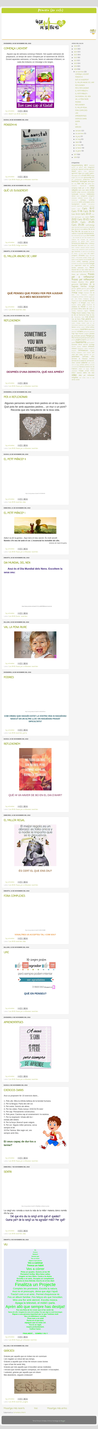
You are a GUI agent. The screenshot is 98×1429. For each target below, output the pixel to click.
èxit (73, 265)
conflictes (91, 200)
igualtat (92, 291)
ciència (73, 196)
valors (85, 373)
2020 (75, 63)
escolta (73, 261)
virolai (83, 378)
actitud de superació (78, 169)
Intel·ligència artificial (77, 297)
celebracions (90, 194)
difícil (87, 241)
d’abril (77, 142)
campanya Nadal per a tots (80, 188)
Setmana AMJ (88, 357)
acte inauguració (89, 167)
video (92, 373)
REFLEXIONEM (12, 321)
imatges (80, 293)
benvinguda (83, 181)
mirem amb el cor (88, 323)
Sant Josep (79, 355)
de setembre (80, 134)
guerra (88, 289)
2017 (75, 155)
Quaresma (81, 342)
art (72, 179)
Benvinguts (91, 182)
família (92, 266)
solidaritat (84, 363)
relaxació (74, 349)
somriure (92, 365)
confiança (83, 200)
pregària (25, 1402)
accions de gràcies (77, 167)
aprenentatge (87, 178)
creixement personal (88, 206)
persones (87, 338)
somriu (87, 365)
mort (85, 325)
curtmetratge (90, 225)
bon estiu (88, 184)
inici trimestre (82, 295)
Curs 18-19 (16, 114)
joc (93, 297)
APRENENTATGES (13, 1022)
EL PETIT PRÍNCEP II (15, 459)
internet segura (88, 297)
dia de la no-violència (81, 229)
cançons (75, 190)
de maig (78, 139)
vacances (79, 373)
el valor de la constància (87, 251)
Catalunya (82, 194)
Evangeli (91, 263)
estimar (92, 262)
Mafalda (92, 311)
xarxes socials (76, 380)
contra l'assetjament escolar (83, 203)
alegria (76, 175)
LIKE (6, 952)
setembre (75, 356)
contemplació (86, 202)
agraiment (91, 171)
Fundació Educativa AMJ (80, 282)
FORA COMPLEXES (14, 896)
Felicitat (74, 270)
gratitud (84, 289)
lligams (86, 311)
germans (74, 289)
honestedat (79, 291)
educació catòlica (85, 247)
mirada (78, 323)
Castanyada (75, 194)
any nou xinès (79, 177)
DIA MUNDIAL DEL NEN (17, 563)
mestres (80, 321)
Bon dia (80, 183)
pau (93, 336)
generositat (75, 284)
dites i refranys (89, 244)
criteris (73, 209)
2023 (76, 55)
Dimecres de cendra (78, 243)
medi (83, 317)
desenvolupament (84, 227)
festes (81, 272)
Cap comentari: (10, 111)
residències (91, 348)
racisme (85, 345)
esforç (79, 262)
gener (92, 282)
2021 (75, 61)
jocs (72, 299)
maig (74, 313)
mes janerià (86, 319)
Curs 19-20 (76, 214)
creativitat (79, 206)
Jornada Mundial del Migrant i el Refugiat (83, 302)
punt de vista (90, 340)
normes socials (81, 327)
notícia (87, 327)
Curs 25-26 (78, 225)
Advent (11, 114)
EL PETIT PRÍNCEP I (14, 513)
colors (78, 196)
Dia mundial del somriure (86, 240)
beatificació (75, 181)
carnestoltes (90, 192)
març (89, 313)
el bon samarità (79, 249)
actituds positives (89, 169)
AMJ (89, 175)
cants (79, 190)
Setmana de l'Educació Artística (83, 359)
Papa (73, 334)
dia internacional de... (88, 233)
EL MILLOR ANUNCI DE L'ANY (20, 256)
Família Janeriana (77, 268)
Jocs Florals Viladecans (82, 299)
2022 (76, 58)
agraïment (75, 173)
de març (78, 145)
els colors (84, 253)
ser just (92, 355)
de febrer (79, 148)
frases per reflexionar (23, 1340)
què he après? (90, 342)
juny (83, 305)
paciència (92, 332)
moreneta (80, 325)
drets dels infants (89, 245)
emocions (82, 255)
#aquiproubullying (77, 165)
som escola (91, 363)
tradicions (74, 369)
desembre (77, 227)
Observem (74, 332)
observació (91, 329)
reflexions (91, 346)
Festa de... (91, 270)
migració (86, 321)
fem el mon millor (82, 270)
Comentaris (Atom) (19, 1413)
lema (80, 309)
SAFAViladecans (83, 350)
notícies (92, 327)
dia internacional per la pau (79, 235)
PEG (73, 338)
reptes (86, 348)
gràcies (79, 289)
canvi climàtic (90, 190)
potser (73, 340)
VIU (6, 1245)
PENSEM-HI (10, 125)
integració (91, 295)
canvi (83, 190)
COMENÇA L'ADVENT (15, 49)
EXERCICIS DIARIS (13, 1090)
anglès (73, 177)
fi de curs (91, 272)
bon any (74, 184)
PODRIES (9, 677)
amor (92, 176)
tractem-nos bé (89, 367)
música (89, 325)
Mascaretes (78, 317)
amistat (84, 175)
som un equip (75, 365)
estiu (87, 264)
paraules (83, 336)
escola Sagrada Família (81, 259)
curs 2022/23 (85, 217)
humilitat (86, 291)
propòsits (84, 340)
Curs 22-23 (83, 219)
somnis (82, 365)
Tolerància (82, 367)
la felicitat (81, 307)
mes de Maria (76, 319)
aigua (79, 173)
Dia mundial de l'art (78, 238)
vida (89, 373)
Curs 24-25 (87, 222)
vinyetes (75, 377)
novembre (24, 114)
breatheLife (83, 186)
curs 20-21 (86, 214)
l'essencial (89, 305)
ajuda (83, 173)
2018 (75, 69)
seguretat (86, 355)
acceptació (91, 165)
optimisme (86, 332)
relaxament (80, 348)
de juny (78, 136)
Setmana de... (90, 361)
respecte (74, 351)
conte (80, 202)
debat (73, 227)
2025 (76, 49)
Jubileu (79, 305)
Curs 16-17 (88, 208)
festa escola (75, 272)
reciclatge (91, 345)
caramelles (84, 192)
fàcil (88, 265)
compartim (84, 196)
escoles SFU (91, 260)
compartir (91, 196)
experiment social (80, 266)
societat (78, 363)
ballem (92, 179)
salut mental (87, 353)
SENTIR (8, 1172)
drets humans (76, 247)
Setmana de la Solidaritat (79, 361)
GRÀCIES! (9, 1351)
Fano (86, 268)
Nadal (92, 325)
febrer (92, 267)
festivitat (85, 272)
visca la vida (90, 378)
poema (25, 733)
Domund (80, 246)
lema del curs (87, 309)
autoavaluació (78, 179)
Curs (79, 209)
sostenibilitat (75, 367)
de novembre (80, 72)
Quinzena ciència (77, 345)
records (79, 346)
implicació (86, 293)
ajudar (87, 173)
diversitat (74, 246)
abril (86, 165)
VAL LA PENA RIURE (15, 627)
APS (93, 178)
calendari (91, 186)
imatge (18, 245)
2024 (76, 52)
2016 (75, 157)
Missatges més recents (14, 1408)
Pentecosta (78, 338)
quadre (73, 342)
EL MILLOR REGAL (14, 820)
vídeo (24, 310)
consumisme (75, 202)
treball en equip (84, 369)
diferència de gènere (78, 241)
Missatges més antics (57, 1408)
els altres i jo (76, 253)
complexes (74, 198)
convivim (74, 206)
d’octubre (78, 131)
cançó (92, 188)
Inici (36, 1408)
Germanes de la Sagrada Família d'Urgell (83, 285)
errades (85, 258)
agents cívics (82, 171)
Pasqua (88, 335)
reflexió (84, 347)
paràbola (86, 334)
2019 (75, 66)
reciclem (74, 346)
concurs (80, 198)
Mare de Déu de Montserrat (83, 314)
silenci (73, 363)
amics (79, 175)
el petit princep (89, 249)
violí (80, 378)
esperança (85, 262)
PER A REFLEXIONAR (15, 397)
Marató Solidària (81, 313)
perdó (83, 338)
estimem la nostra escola (78, 263)
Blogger (63, 1421)
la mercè (89, 307)
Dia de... (18, 616)
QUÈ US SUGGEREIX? (16, 191)
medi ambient (89, 317)
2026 (76, 46)
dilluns (92, 241)
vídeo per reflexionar (86, 375)
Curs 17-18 (77, 211)
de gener (78, 151)
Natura (74, 327)
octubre (80, 331)
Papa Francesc (79, 334)
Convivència (91, 204)
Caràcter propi (76, 192)
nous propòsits (76, 329)
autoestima (86, 180)
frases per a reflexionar (23, 180)
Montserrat (75, 325)
